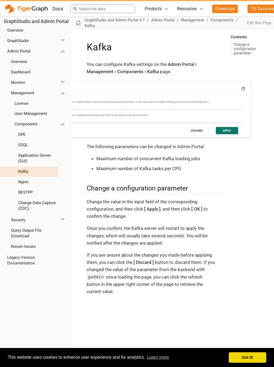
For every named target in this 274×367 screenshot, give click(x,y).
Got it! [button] (247, 357)
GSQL (23, 145)
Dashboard (20, 72)
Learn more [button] (158, 357)
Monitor (18, 82)
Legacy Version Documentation (21, 260)
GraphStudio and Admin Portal (36, 21)
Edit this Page (259, 22)
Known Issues (23, 246)
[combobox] (101, 9)
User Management (30, 113)
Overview (15, 30)
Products (153, 8)
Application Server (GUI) (34, 158)
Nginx (23, 181)
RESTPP (25, 192)
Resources (187, 8)
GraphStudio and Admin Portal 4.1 (115, 20)
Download (225, 8)
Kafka (23, 171)
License (21, 103)
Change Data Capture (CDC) (37, 205)
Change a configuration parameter (245, 48)
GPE (22, 134)
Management (22, 93)
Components (25, 124)
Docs (57, 9)
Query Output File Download (26, 233)
